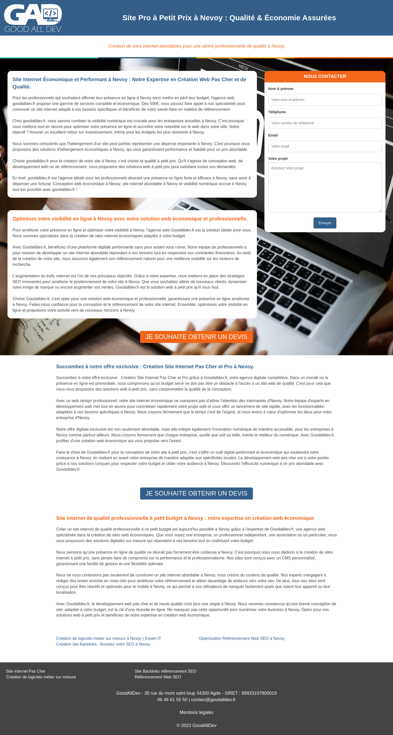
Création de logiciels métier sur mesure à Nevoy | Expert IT (108, 638)
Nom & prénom (280, 89)
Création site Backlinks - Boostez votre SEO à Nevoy (103, 644)
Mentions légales (196, 712)
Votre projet (278, 159)
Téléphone (277, 112)
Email (272, 135)
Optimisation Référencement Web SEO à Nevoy (241, 638)
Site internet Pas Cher (26, 671)
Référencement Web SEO (158, 677)
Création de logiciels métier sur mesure (41, 677)
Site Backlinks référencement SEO (165, 671)
